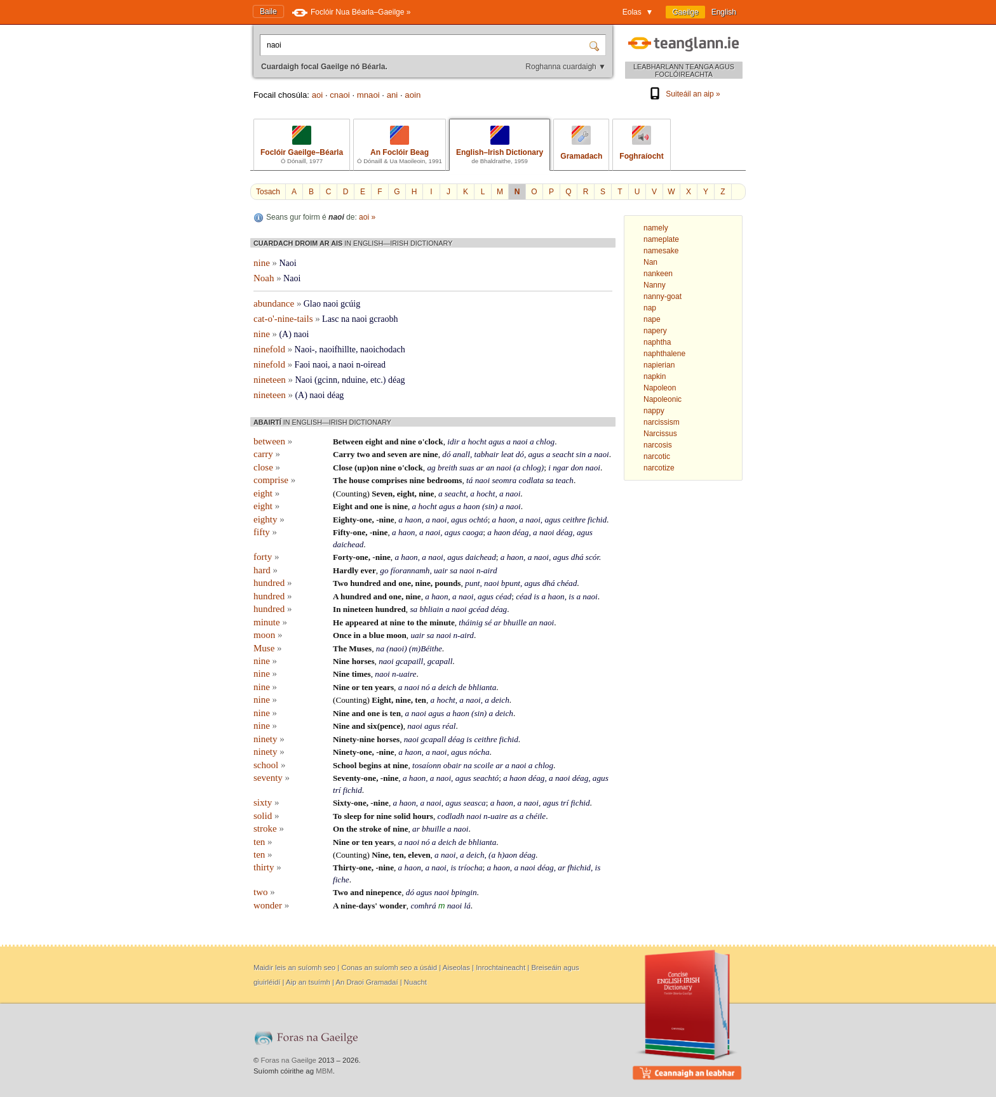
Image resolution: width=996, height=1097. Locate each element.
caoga (472, 532)
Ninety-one (352, 752)
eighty (269, 519)
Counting (351, 493)
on (374, 467)
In (336, 609)
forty (266, 557)
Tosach (268, 191)
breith (447, 467)
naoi (520, 441)
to (410, 622)
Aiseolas (456, 967)
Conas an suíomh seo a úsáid (389, 967)
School (344, 765)
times (361, 674)
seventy (271, 778)
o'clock (430, 441)
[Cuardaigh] (595, 45)
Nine (341, 661)
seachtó (486, 778)
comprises (389, 480)
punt (472, 583)
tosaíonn (426, 765)
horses (363, 661)
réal (448, 726)
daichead (348, 544)
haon (471, 506)
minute (270, 622)
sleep (352, 816)
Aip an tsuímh (308, 982)
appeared (362, 622)
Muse (267, 648)
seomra (504, 480)
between (272, 441)
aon (510, 855)
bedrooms (444, 480)
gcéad (479, 609)
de (462, 687)
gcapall (440, 661)
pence (390, 726)
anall (461, 454)
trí (336, 790)
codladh (451, 816)
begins (370, 765)
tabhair (486, 454)
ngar (561, 467)
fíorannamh (410, 570)
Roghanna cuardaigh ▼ (565, 66)
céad (503, 596)
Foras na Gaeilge (288, 1060)
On (338, 829)
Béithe (431, 648)
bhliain (431, 609)
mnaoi (368, 95)
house (359, 480)
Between (348, 441)
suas (466, 467)
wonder (271, 905)
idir (453, 441)
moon (267, 635)
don (576, 467)
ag (431, 467)
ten (367, 687)
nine (408, 441)
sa (549, 480)
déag (521, 532)
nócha (479, 752)
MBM (324, 1071)
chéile (536, 816)
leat (507, 454)
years (384, 687)
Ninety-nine (354, 739)
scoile (484, 765)
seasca (475, 803)
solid (266, 816)
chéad (567, 583)
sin (581, 454)
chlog (545, 441)
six (372, 726)
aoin (413, 95)
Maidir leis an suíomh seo (294, 967)
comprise (274, 480)
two (363, 454)
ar (480, 467)
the (421, 622)
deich (447, 687)
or (356, 687)
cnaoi (340, 95)
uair (441, 570)
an (490, 467)
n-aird (486, 570)
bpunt (510, 583)
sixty (266, 802)
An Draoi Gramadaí (366, 982)
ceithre (574, 519)
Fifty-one (349, 532)
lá (467, 905)
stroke (268, 828)
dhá (577, 557)
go (384, 570)
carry (266, 454)
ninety (269, 739)
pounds (447, 583)
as (514, 816)
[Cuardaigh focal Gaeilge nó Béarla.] (426, 45)
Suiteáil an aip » (683, 94)
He (338, 622)
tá (469, 480)
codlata (531, 480)
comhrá (423, 905)
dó (446, 454)
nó (425, 687)
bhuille (515, 622)
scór (592, 557)
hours (423, 816)
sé (488, 622)
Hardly (345, 570)
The (340, 480)
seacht (563, 454)
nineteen (358, 609)
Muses (360, 648)
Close (343, 467)
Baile (268, 11)
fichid (597, 519)
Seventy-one (354, 778)
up (362, 467)
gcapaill (409, 661)
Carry (343, 454)
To (337, 816)
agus (496, 441)
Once (342, 635)
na (380, 648)
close (266, 467)
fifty (265, 532)
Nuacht (415, 982)
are (415, 454)
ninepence (383, 892)
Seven (382, 493)
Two (340, 583)
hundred (272, 583)
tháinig (470, 622)
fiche (341, 879)
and (391, 441)
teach (564, 480)
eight (374, 441)
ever (368, 570)
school (269, 765)
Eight (343, 506)
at (383, 622)
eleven (419, 855)
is (388, 506)
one (376, 506)
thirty (267, 867)
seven (397, 454)
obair (452, 765)
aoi (317, 95)
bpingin (463, 892)
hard (265, 570)
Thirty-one (352, 867)
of (387, 829)
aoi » (367, 217)
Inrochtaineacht (500, 967)
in (357, 635)
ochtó (478, 519)
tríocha (470, 867)
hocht (477, 441)
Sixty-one (350, 803)
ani (392, 95)
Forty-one (350, 557)
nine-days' (358, 905)
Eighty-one (352, 519)
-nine (385, 519)
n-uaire (404, 674)
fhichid (579, 867)
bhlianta (482, 687)
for (369, 816)
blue (376, 635)
